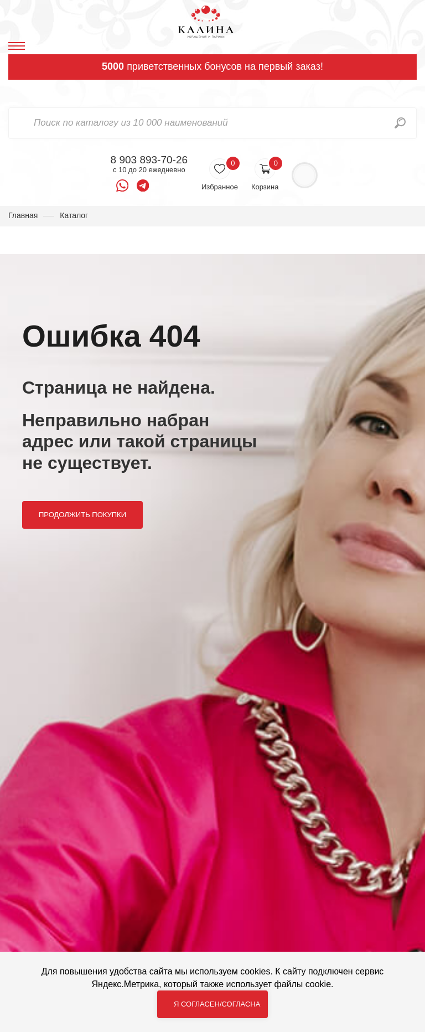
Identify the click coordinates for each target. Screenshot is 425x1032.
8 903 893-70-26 (149, 160)
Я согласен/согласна (217, 1004)
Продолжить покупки (82, 514)
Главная (23, 215)
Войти (304, 175)
